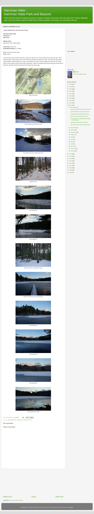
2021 (70, 96)
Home (33, 497)
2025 (70, 86)
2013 (70, 161)
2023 (70, 91)
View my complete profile (79, 74)
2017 (70, 105)
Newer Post (7, 497)
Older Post (59, 497)
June (72, 139)
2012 (70, 163)
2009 (70, 170)
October (73, 130)
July (72, 137)
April (72, 144)
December (74, 107)
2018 (70, 103)
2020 (70, 98)
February (73, 148)
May (72, 141)
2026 (70, 84)
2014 (70, 158)
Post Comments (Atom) (16, 500)
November (74, 127)
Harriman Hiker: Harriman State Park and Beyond (27, 12)
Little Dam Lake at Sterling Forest (79, 116)
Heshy (76, 71)
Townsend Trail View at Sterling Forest (80, 109)
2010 (70, 168)
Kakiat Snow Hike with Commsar (79, 122)
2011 (70, 165)
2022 (70, 93)
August (73, 134)
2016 (70, 154)
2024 (70, 89)
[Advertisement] (33, 482)
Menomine (20, 420)
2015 (70, 156)
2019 (70, 100)
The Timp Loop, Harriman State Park (80, 124)
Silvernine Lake (27, 420)
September (74, 132)
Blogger (71, 507)
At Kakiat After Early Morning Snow (79, 114)
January (73, 151)
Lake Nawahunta (11, 420)
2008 (70, 172)
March (72, 146)
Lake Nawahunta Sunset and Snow (79, 111)
